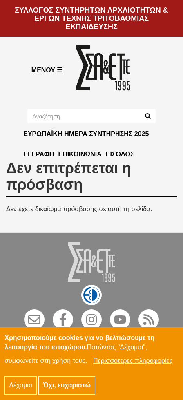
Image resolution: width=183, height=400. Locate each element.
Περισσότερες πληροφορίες (132, 365)
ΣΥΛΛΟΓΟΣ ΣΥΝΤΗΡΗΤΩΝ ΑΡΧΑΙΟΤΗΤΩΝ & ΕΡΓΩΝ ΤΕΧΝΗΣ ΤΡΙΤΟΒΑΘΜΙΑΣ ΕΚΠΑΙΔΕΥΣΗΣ (91, 18)
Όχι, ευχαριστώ (67, 389)
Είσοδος (120, 154)
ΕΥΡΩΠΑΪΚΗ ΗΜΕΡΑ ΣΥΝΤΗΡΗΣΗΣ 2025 (86, 133)
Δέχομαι (20, 389)
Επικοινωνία (79, 154)
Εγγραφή (38, 154)
